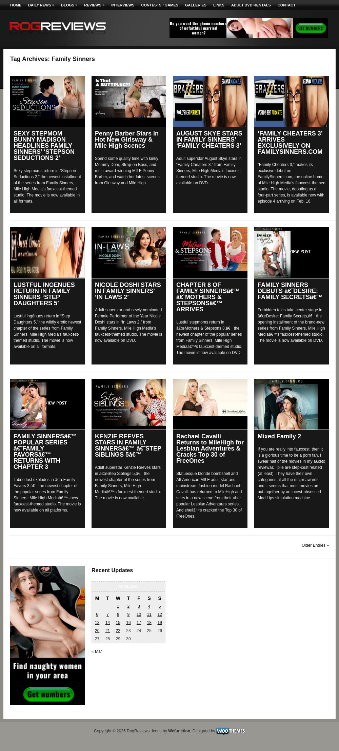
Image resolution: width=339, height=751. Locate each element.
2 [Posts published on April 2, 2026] (128, 606)
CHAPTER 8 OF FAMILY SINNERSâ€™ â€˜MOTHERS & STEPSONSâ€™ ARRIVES (208, 297)
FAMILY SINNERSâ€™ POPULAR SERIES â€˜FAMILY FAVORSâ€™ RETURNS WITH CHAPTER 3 (45, 451)
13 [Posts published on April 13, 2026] (97, 622)
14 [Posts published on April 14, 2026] (107, 622)
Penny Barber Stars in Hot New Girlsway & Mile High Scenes (127, 139)
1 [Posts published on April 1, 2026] (118, 606)
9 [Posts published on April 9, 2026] (128, 614)
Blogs (69, 5)
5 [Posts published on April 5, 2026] (160, 606)
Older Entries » (315, 545)
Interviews (122, 5)
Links (218, 5)
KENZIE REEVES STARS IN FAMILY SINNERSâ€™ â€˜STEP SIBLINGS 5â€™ (128, 445)
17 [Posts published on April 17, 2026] (139, 622)
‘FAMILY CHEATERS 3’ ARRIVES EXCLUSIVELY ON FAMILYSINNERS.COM (290, 142)
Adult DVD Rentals (251, 5)
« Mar (97, 651)
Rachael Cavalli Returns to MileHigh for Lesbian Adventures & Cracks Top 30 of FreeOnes (210, 448)
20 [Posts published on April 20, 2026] (97, 630)
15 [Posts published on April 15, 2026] (118, 622)
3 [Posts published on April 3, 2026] (139, 606)
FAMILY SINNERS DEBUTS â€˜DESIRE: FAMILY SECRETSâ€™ (290, 290)
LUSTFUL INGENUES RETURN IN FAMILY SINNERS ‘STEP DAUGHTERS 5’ (44, 294)
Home (15, 5)
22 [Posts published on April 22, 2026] (118, 630)
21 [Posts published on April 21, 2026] (107, 630)
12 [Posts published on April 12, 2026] (159, 614)
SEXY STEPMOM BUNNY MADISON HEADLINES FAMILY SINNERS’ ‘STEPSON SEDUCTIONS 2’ (44, 145)
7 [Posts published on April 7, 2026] (107, 614)
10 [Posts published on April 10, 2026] (139, 614)
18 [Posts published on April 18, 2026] (149, 622)
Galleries (195, 5)
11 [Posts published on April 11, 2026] (149, 614)
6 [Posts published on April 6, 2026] (97, 614)
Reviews (94, 5)
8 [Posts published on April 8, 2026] (118, 614)
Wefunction (179, 731)
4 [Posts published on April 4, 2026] (149, 606)
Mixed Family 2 (279, 436)
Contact (287, 5)
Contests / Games (159, 5)
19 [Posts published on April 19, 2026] (159, 622)
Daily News (41, 5)
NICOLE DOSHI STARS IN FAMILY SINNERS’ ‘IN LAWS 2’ (128, 290)
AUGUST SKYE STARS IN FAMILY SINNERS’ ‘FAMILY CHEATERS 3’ (209, 139)
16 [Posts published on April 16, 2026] (128, 622)
